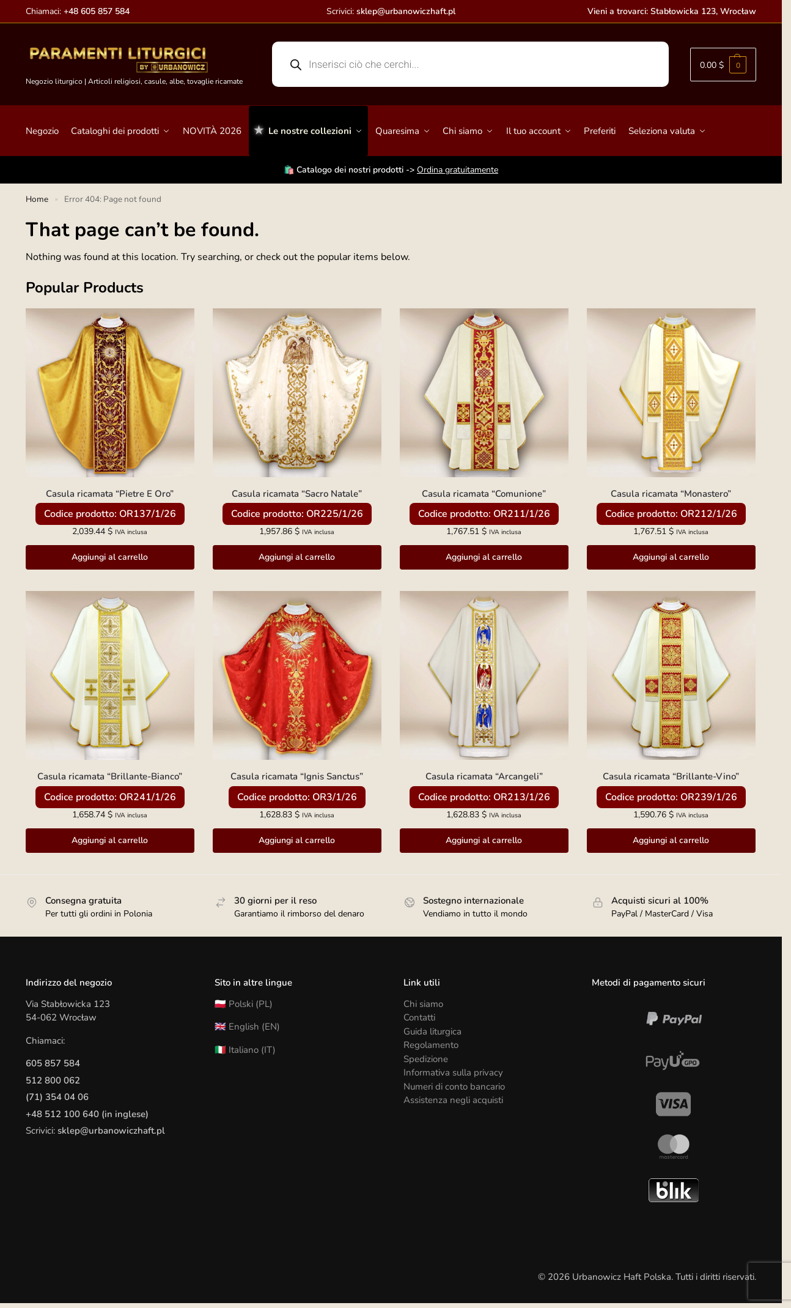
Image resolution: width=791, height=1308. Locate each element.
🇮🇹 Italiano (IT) (245, 1050)
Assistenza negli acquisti (453, 1100)
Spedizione (425, 1059)
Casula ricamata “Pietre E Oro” (110, 494)
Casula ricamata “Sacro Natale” (297, 494)
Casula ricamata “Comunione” (484, 494)
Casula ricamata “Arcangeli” (484, 776)
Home (37, 199)
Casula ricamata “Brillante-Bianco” (109, 776)
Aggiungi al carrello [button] (110, 557)
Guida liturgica (432, 1031)
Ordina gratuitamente (457, 170)
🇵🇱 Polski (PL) (244, 1004)
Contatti (419, 1017)
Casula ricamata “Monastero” (671, 494)
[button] (723, 64)
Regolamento (430, 1045)
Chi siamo (423, 1004)
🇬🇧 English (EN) (247, 1026)
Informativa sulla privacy (453, 1072)
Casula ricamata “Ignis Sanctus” (296, 776)
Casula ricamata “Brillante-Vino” (671, 776)
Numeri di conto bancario (454, 1086)
